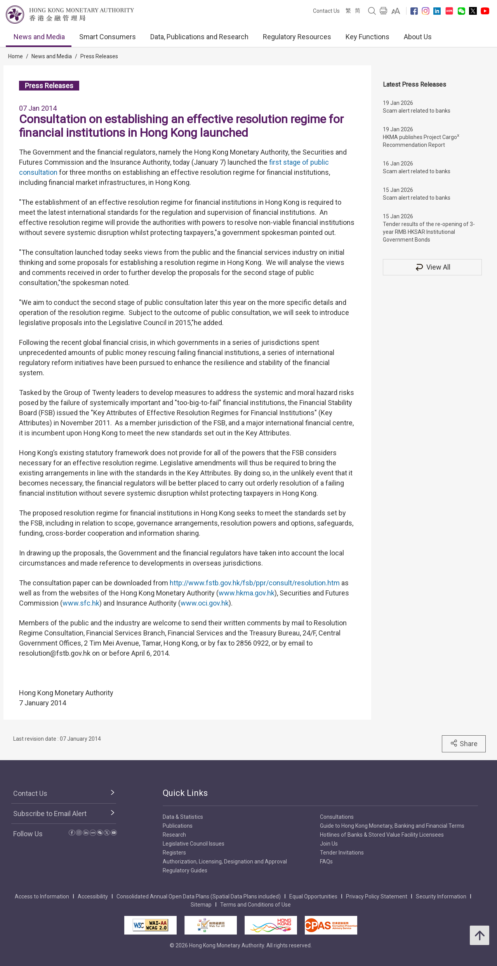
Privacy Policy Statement (376, 896)
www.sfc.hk (81, 603)
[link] (395, 11)
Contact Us (326, 11)
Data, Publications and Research (199, 37)
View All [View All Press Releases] (432, 267)
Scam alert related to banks (416, 111)
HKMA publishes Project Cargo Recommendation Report (421, 140)
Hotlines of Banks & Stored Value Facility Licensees (382, 835)
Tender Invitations (342, 852)
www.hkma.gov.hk (247, 593)
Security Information (441, 896)
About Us (418, 37)
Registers (174, 852)
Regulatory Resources (297, 37)
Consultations (337, 817)
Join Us (329, 844)
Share (464, 743)
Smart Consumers (107, 37)
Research (174, 835)
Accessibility (93, 896)
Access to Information (42, 896)
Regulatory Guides (185, 870)
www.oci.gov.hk (205, 603)
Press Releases (99, 56)
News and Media (39, 37)
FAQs (326, 861)
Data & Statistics (183, 817)
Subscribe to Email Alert (50, 813)
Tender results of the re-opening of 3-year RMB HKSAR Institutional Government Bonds (429, 232)
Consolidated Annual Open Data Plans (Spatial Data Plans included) (198, 896)
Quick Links (185, 793)
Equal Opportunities (313, 896)
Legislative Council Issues (193, 844)
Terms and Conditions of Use (255, 905)
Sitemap (201, 905)
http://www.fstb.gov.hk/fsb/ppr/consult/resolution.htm (255, 583)
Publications (178, 826)
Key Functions (367, 37)
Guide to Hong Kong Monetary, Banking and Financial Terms (392, 826)
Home (15, 56)
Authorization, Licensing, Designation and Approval (225, 861)
